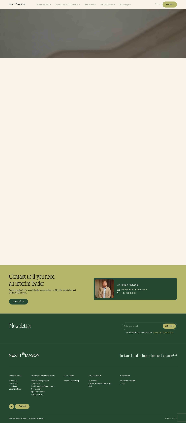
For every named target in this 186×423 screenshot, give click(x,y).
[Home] (22, 4)
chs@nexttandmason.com (134, 290)
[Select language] (157, 4)
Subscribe (169, 326)
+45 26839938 (128, 293)
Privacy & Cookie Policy (163, 332)
